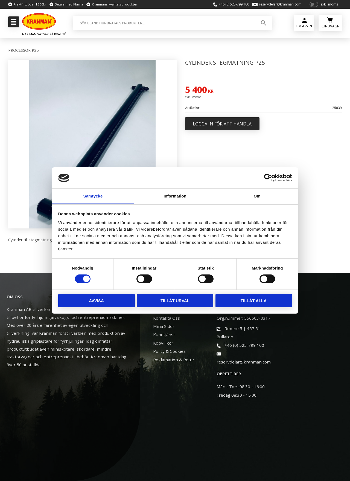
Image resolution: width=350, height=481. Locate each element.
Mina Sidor (163, 326)
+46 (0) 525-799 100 (233, 4)
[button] (13, 23)
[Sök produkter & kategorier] (163, 23)
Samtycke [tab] (93, 196)
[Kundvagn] (330, 22)
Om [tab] (256, 196)
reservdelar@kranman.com (280, 4)
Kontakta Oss (166, 318)
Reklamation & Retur (173, 359)
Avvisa (96, 300)
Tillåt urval (175, 300)
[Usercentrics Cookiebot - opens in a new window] (268, 178)
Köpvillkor (163, 343)
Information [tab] (175, 196)
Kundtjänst (164, 334)
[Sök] (263, 23)
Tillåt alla (254, 300)
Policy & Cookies (169, 351)
